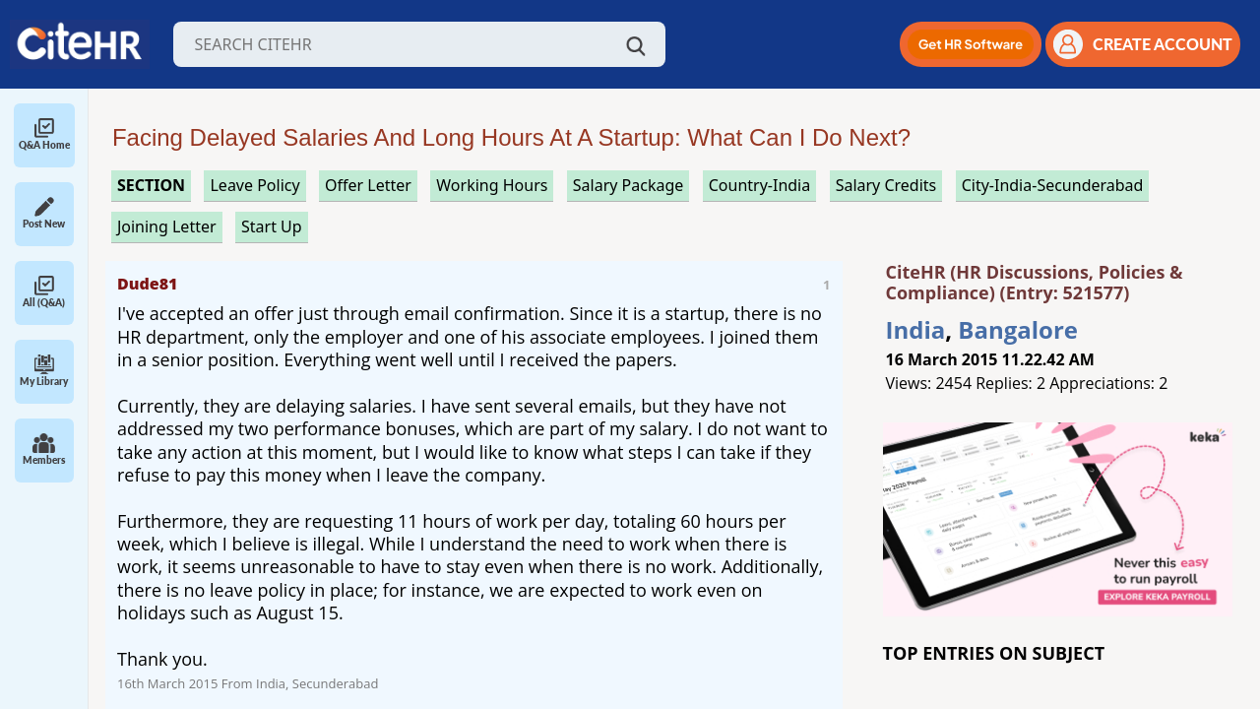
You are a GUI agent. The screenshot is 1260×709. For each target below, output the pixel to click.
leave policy (254, 185)
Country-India (760, 185)
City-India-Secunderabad (1053, 185)
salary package (628, 185)
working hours (491, 185)
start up (271, 226)
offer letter (368, 185)
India (916, 329)
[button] (970, 44)
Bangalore (1018, 329)
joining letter (167, 226)
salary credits (886, 185)
